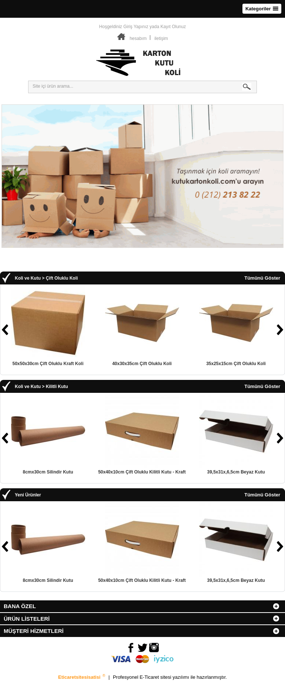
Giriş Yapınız (135, 26)
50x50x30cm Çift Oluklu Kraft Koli (47, 363)
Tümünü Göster (262, 278)
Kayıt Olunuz (173, 26)
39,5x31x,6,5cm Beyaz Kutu (236, 472)
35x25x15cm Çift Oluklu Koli (236, 363)
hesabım (138, 38)
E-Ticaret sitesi (156, 677)
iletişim (161, 38)
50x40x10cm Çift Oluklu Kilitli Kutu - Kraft (142, 472)
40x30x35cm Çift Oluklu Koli (142, 363)
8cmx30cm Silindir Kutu (48, 472)
